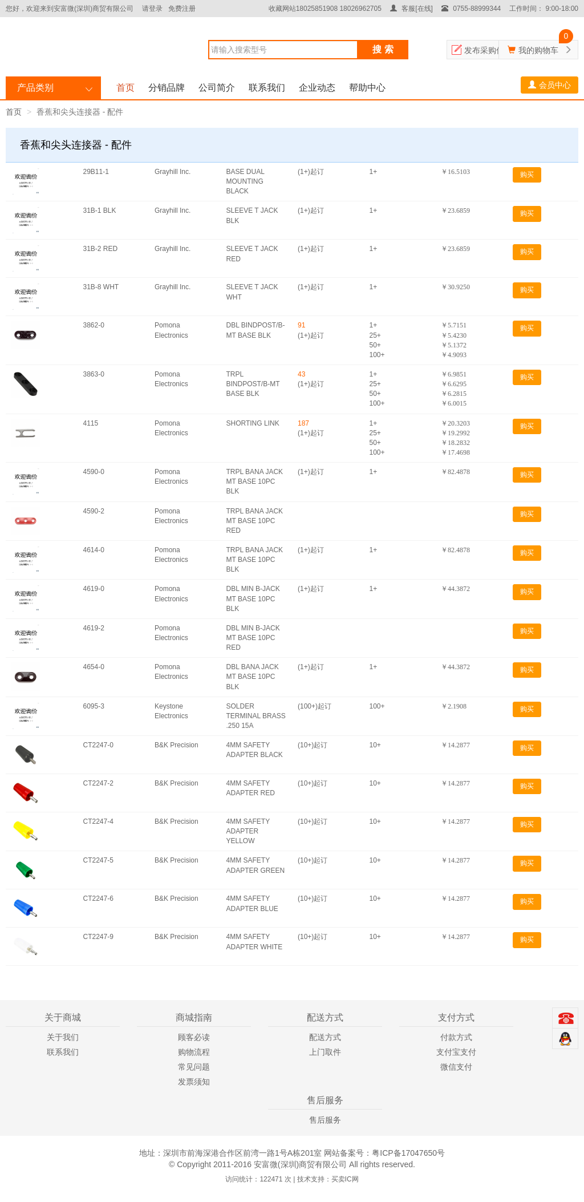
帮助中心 (367, 87)
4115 (91, 423)
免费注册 (182, 9)
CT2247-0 (98, 745)
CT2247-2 (98, 783)
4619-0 (93, 589)
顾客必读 (194, 1037)
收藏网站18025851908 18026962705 (325, 9)
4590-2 (93, 511)
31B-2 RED (100, 249)
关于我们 (63, 1037)
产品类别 (35, 87)
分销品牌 (166, 87)
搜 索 (382, 49)
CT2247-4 (98, 821)
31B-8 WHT (101, 287)
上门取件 (325, 1052)
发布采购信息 (488, 50)
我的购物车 (538, 50)
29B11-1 (96, 172)
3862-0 (93, 325)
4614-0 (93, 550)
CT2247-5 (98, 860)
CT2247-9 (98, 937)
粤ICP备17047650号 (408, 1153)
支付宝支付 (456, 1052)
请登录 (152, 9)
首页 (125, 87)
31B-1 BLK (99, 211)
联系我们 (267, 87)
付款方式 (456, 1037)
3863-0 (93, 374)
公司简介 (216, 87)
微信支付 (456, 1066)
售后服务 (325, 1119)
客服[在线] (411, 9)
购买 (527, 175)
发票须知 (194, 1081)
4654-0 (93, 667)
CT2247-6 (98, 898)
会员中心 (549, 85)
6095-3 (93, 706)
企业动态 (317, 87)
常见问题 (194, 1066)
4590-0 (93, 472)
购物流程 (194, 1052)
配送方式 (325, 1037)
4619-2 (93, 628)
